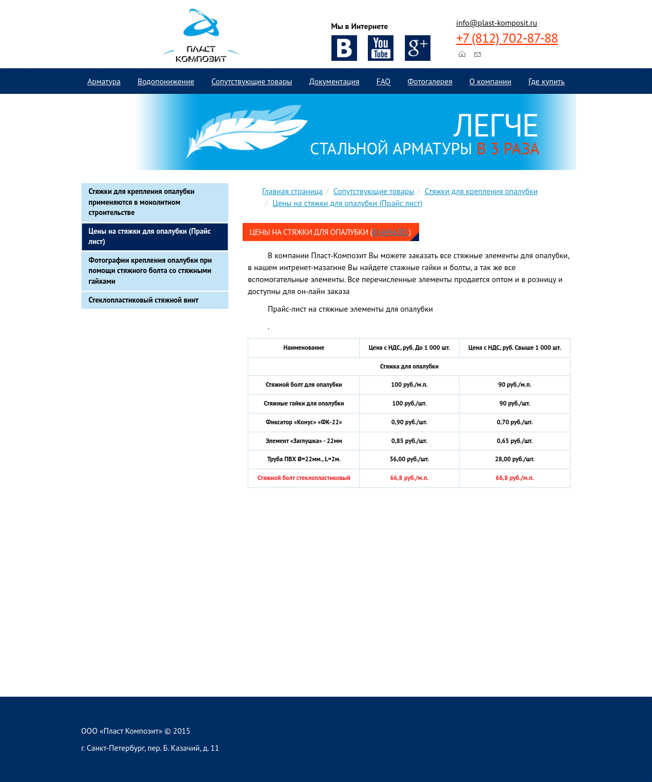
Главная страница (292, 191)
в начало (390, 232)
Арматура (103, 81)
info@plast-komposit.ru (496, 23)
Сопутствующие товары (251, 81)
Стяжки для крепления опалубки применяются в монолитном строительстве (142, 202)
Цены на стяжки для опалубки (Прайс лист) (150, 236)
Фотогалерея (430, 81)
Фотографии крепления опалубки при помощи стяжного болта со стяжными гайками (150, 270)
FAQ (383, 81)
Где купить (546, 81)
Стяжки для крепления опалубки (481, 191)
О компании (490, 81)
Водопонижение (166, 81)
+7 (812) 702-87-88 (507, 38)
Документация (334, 81)
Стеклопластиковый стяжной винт (144, 300)
